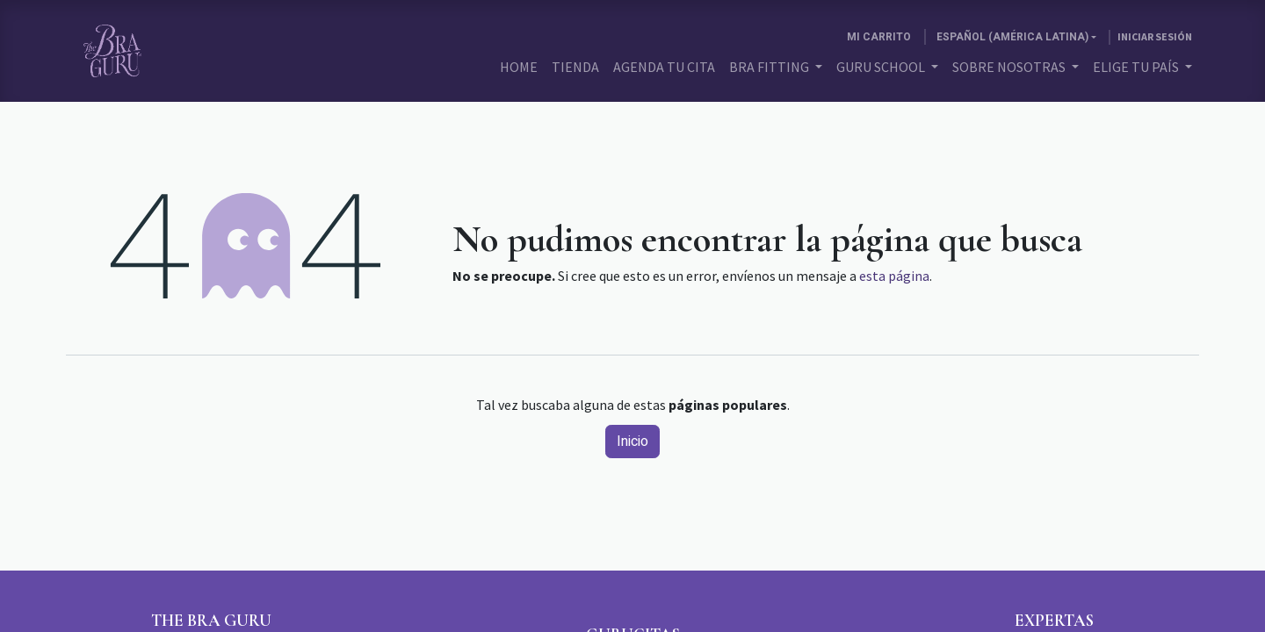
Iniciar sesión (1154, 36)
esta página (894, 275)
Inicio (632, 441)
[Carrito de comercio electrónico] (879, 37)
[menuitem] (519, 67)
